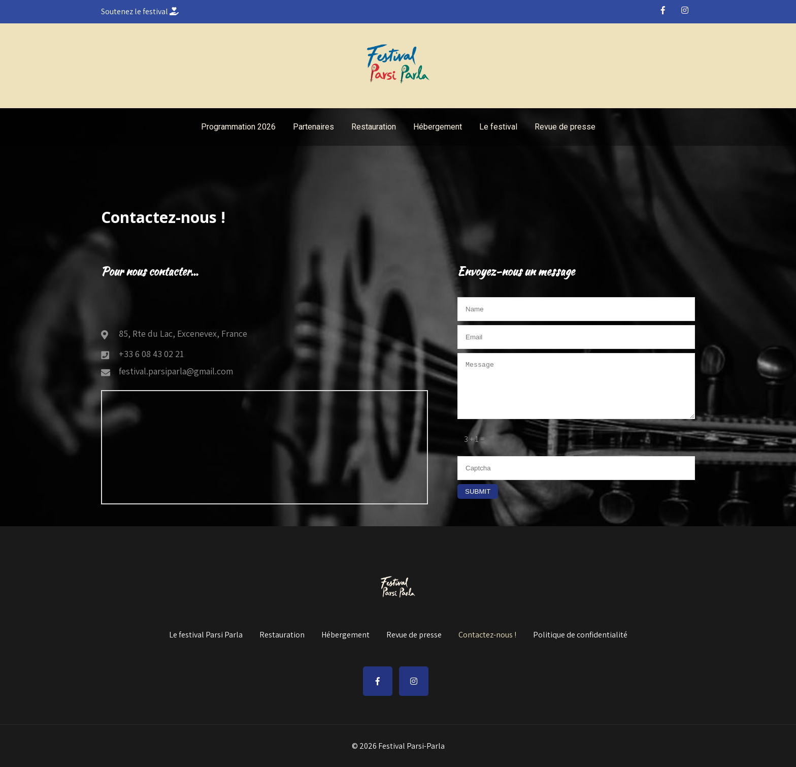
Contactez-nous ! (487, 635)
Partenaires (313, 127)
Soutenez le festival (140, 11)
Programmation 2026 (238, 127)
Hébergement (437, 127)
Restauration (373, 127)
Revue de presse (565, 127)
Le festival (498, 127)
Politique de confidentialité (580, 635)
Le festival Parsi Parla (206, 635)
